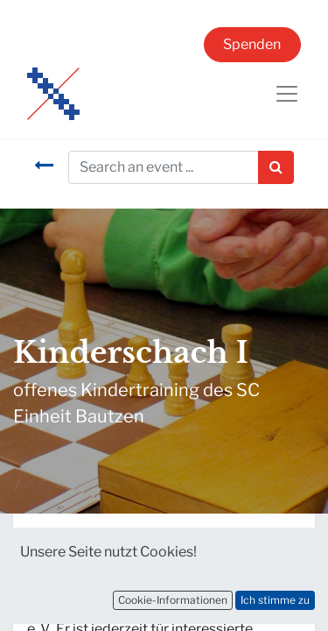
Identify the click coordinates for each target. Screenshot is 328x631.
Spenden (252, 44)
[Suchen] (276, 167)
